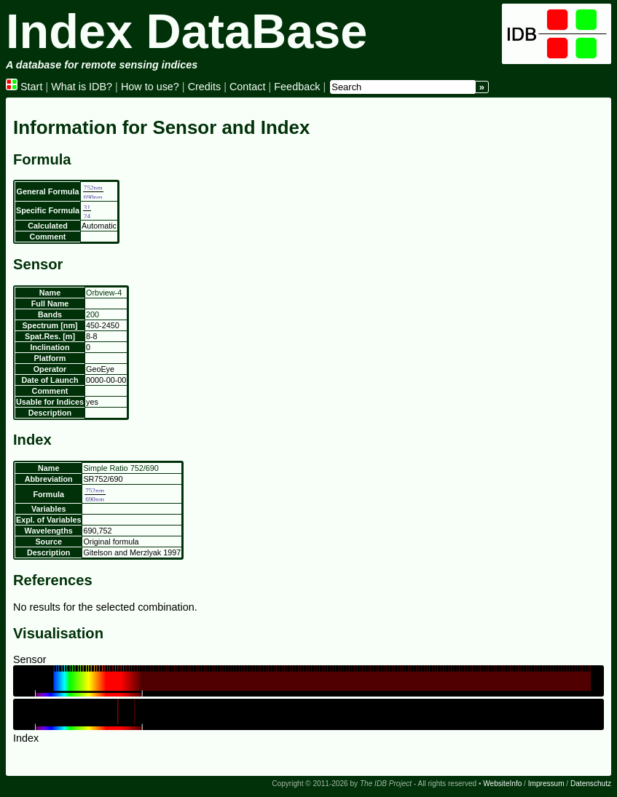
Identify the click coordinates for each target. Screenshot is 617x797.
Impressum (546, 784)
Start (24, 86)
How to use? (150, 86)
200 (92, 314)
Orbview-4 (104, 292)
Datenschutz (590, 784)
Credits (204, 86)
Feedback (297, 86)
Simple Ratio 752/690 (120, 468)
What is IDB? (81, 86)
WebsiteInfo (502, 784)
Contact (247, 86)
